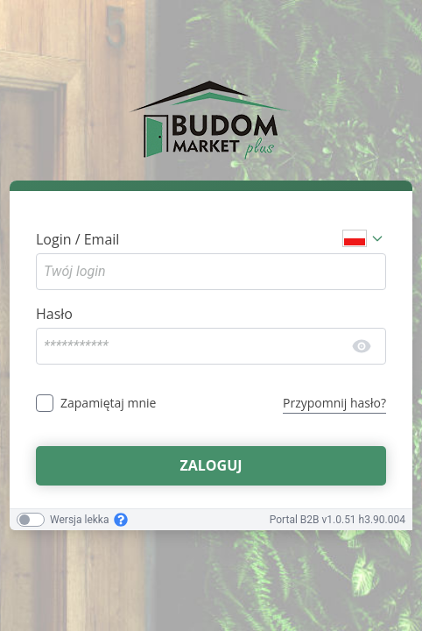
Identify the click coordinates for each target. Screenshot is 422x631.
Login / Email (77, 239)
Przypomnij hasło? (334, 402)
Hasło (54, 313)
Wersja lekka (79, 520)
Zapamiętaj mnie (108, 402)
